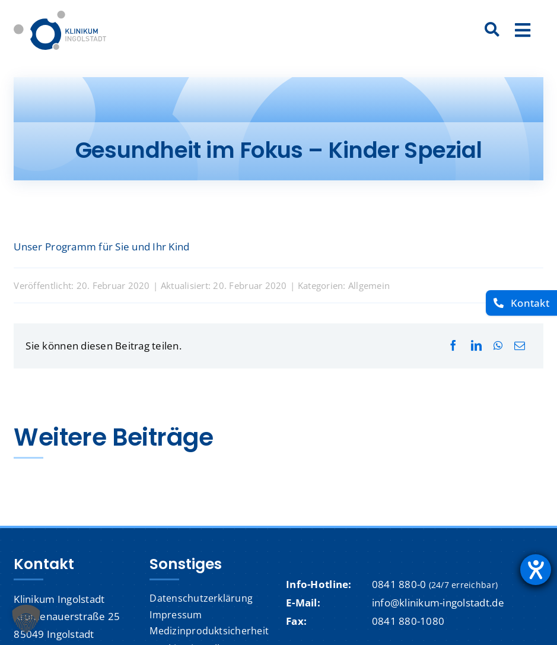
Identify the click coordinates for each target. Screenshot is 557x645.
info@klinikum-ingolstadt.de (438, 602)
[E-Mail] (519, 345)
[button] (26, 619)
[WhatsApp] (498, 345)
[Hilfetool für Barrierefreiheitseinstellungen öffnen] (535, 569)
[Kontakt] (521, 303)
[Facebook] (453, 345)
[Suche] (492, 30)
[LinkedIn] (476, 345)
